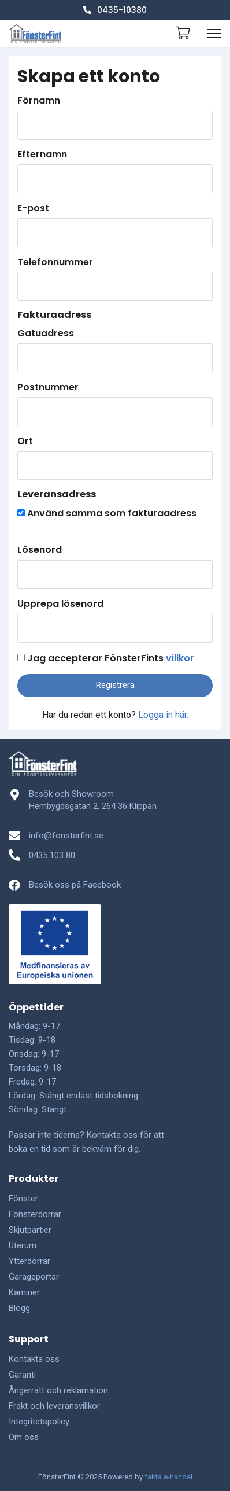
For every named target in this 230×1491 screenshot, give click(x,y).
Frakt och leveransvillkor (54, 1406)
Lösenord (39, 550)
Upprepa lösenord (60, 604)
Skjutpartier (30, 1230)
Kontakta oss (34, 1359)
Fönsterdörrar (35, 1214)
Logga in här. (163, 714)
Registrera (115, 685)
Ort (25, 441)
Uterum (22, 1245)
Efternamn (42, 154)
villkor (180, 658)
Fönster (23, 1198)
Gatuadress (45, 333)
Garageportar (34, 1277)
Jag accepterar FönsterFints (110, 658)
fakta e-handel (168, 1476)
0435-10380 (115, 10)
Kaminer (24, 1292)
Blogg (19, 1308)
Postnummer (48, 387)
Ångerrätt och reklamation (58, 1390)
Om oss (24, 1437)
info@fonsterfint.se (66, 835)
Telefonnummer (55, 262)
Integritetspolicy (39, 1421)
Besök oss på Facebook (75, 885)
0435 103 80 (52, 855)
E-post (33, 208)
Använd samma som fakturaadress (111, 513)
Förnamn (38, 100)
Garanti (22, 1374)
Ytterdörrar (29, 1261)
